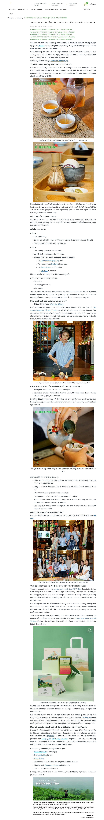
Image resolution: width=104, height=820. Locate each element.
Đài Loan (64, 739)
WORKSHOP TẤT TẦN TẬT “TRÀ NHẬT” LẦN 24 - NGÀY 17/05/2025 (51, 29)
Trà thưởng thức (40, 752)
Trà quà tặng (39, 758)
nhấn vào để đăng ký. (59, 61)
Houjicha (44, 271)
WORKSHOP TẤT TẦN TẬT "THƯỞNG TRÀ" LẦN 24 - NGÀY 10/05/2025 (52, 32)
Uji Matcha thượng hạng (50, 261)
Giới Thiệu (12, 9)
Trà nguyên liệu (40, 755)
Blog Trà (63, 9)
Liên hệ (11, 13)
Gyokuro (54, 264)
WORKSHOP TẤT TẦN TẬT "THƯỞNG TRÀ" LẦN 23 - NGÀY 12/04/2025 (52, 37)
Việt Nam (50, 736)
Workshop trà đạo (51, 765)
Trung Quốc (46, 739)
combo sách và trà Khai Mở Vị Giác (67, 589)
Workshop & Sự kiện (51, 9)
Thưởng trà (86, 718)
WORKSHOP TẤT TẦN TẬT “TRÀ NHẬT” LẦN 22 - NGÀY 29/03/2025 (51, 39)
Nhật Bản (56, 739)
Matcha (42, 46)
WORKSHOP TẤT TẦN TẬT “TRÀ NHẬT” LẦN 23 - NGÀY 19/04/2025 (51, 34)
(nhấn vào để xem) (57, 304)
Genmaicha (45, 267)
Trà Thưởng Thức (36, 9)
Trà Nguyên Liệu (23, 9)
